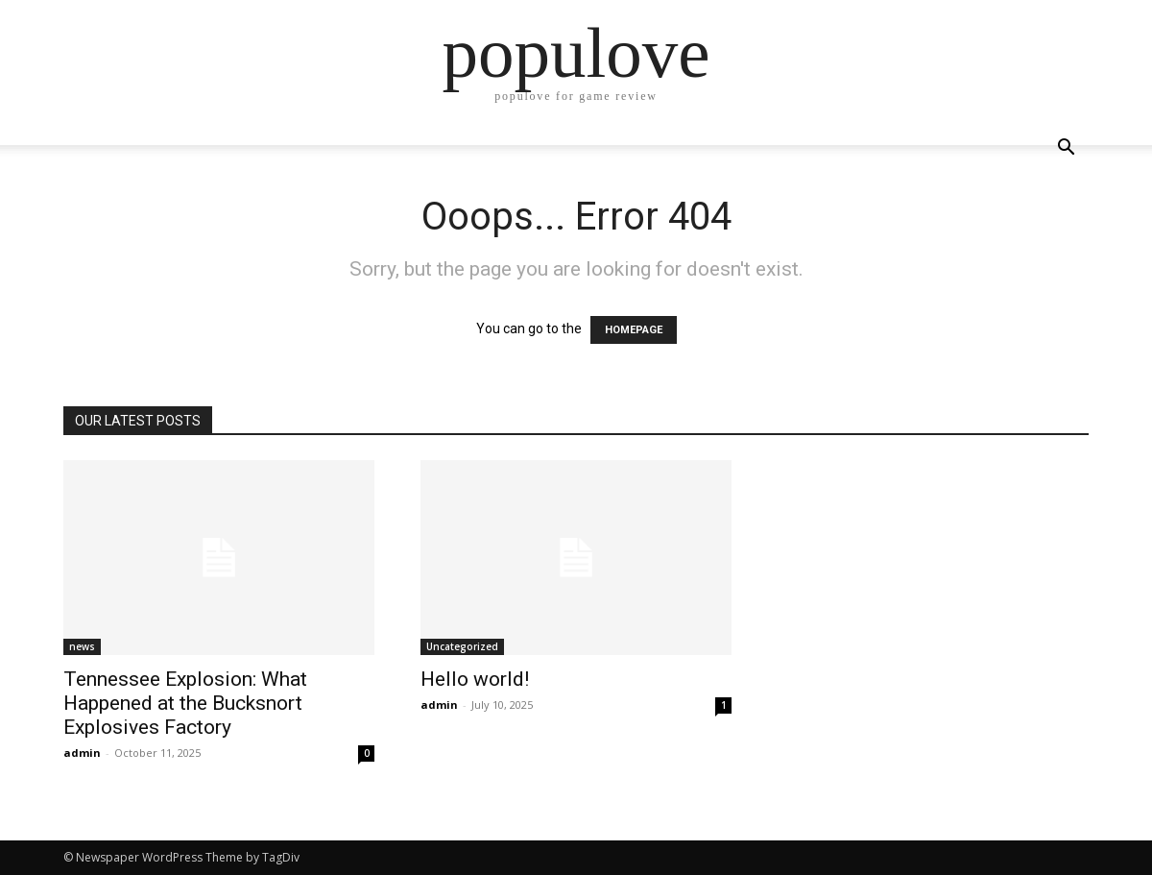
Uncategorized (462, 646)
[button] (1066, 149)
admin (82, 752)
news (82, 646)
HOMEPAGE (633, 330)
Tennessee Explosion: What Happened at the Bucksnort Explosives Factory (185, 703)
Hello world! (474, 679)
